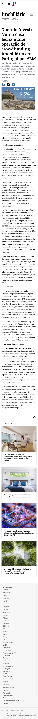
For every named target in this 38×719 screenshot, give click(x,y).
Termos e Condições (16, 714)
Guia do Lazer (7, 650)
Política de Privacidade (30, 714)
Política (5, 590)
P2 (4, 628)
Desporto (6, 607)
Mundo (5, 601)
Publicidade (6, 693)
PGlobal (5, 618)
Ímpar (5, 634)
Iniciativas (6, 663)
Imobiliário (6, 671)
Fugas (5, 637)
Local (4, 595)
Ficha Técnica (7, 676)
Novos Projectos (8, 666)
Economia (6, 598)
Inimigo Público (8, 642)
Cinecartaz (6, 647)
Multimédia (6, 621)
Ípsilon (5, 631)
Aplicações (6, 658)
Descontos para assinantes (11, 701)
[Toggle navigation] (31, 15)
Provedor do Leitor (9, 687)
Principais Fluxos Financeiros (15, 715)
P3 (4, 640)
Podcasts (6, 623)
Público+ (6, 690)
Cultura (5, 604)
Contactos (6, 684)
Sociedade (6, 592)
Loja (4, 661)
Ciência (5, 609)
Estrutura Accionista (31, 715)
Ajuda (6, 714)
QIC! (19, 296)
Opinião (5, 615)
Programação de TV (9, 653)
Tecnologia (6, 612)
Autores (5, 682)
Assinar (5, 698)
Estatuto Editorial (8, 679)
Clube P (5, 703)
